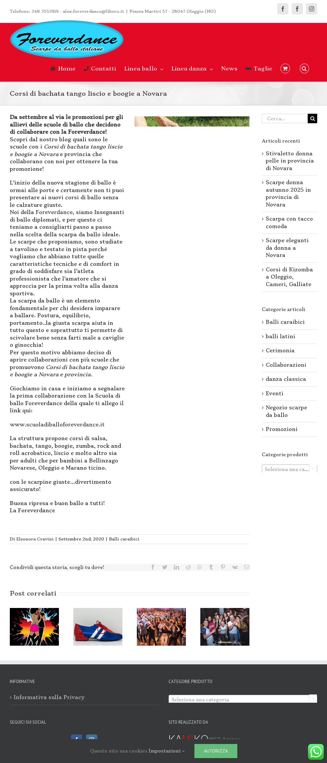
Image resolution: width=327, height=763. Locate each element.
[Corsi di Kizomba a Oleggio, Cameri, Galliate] (34, 625)
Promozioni (282, 429)
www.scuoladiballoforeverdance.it (57, 424)
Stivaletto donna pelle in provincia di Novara (290, 160)
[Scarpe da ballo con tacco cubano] (97, 625)
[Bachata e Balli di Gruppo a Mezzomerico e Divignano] (161, 625)
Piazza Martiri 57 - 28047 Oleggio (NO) (173, 11)
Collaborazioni (286, 365)
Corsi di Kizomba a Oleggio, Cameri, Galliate (289, 276)
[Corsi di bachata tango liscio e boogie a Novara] (192, 161)
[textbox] (289, 469)
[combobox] (289, 469)
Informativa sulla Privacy (49, 697)
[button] (304, 68)
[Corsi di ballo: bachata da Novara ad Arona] (224, 625)
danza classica (286, 379)
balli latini (280, 336)
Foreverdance (54, 212)
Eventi (274, 393)
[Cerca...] (285, 118)
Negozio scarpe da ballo (286, 411)
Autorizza (216, 751)
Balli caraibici (124, 539)
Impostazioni (167, 750)
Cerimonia (280, 350)
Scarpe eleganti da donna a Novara (287, 247)
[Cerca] (312, 118)
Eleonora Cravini (35, 539)
